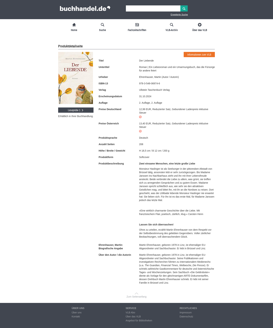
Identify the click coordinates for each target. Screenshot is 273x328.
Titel (101, 60)
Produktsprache (108, 137)
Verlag (102, 89)
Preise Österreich (109, 123)
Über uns (76, 312)
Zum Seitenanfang (136, 296)
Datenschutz (186, 316)
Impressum (186, 312)
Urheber (103, 77)
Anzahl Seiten (107, 144)
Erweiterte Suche (179, 14)
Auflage (103, 102)
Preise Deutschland (110, 109)
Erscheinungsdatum (110, 96)
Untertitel (104, 67)
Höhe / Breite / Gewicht (112, 150)
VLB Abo (130, 312)
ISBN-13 (103, 83)
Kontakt (76, 316)
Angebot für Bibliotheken (139, 320)
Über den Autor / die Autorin (115, 254)
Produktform (106, 157)
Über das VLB (133, 316)
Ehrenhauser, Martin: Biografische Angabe (111, 247)
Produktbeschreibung (111, 163)
